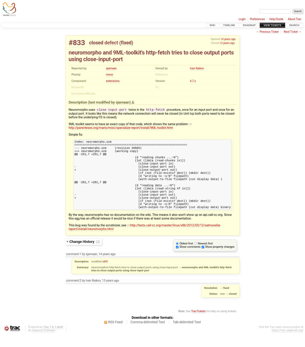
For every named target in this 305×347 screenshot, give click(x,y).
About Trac (294, 19)
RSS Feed (115, 335)
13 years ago (227, 42)
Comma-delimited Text (147, 335)
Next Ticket (291, 31)
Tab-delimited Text (187, 335)
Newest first (205, 256)
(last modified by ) (110, 102)
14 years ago (228, 38)
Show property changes (219, 260)
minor (109, 74)
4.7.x (193, 81)
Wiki (212, 25)
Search (294, 25)
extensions (113, 81)
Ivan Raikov (197, 68)
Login (242, 19)
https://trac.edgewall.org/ (287, 343)
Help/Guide (276, 19)
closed (96, 43)
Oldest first (186, 256)
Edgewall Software (43, 343)
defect (111, 43)
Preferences (257, 19)
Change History (84, 255)
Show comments (189, 260)
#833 (77, 43)
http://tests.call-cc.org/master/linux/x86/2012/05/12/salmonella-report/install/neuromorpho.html (145, 240)
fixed (126, 43)
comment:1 (73, 267)
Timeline (229, 25)
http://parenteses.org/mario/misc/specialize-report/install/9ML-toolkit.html (130, 126)
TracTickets (198, 324)
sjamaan (111, 68)
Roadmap (249, 25)
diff (105, 274)
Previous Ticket (269, 31)
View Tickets (272, 25)
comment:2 (73, 294)
